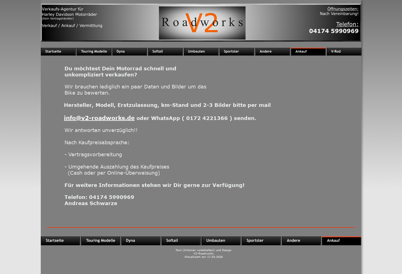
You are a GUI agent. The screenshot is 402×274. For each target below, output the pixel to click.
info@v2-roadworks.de (99, 117)
